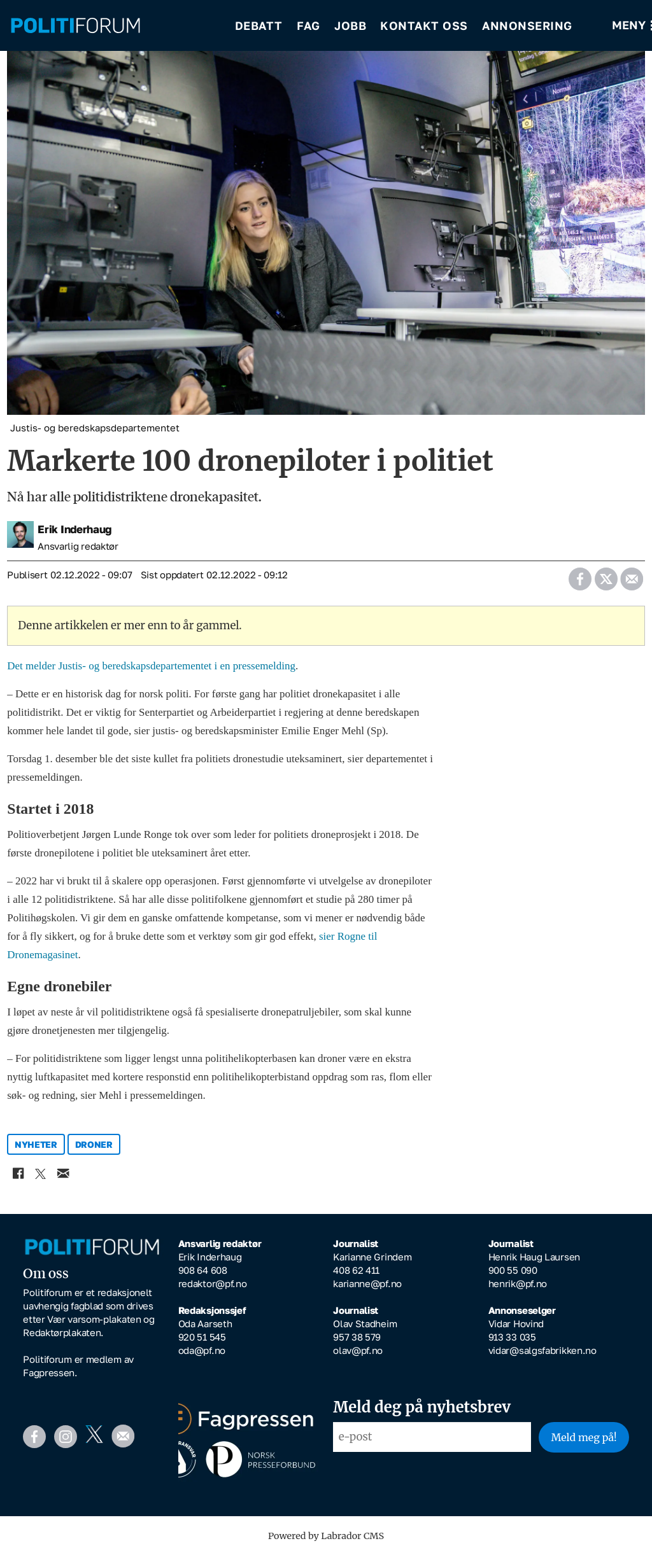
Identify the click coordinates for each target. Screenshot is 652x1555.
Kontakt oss (424, 25)
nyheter (36, 1144)
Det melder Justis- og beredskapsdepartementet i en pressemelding (151, 666)
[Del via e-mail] (631, 575)
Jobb (350, 25)
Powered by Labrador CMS (326, 1536)
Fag (308, 25)
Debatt (259, 25)
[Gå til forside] (114, 26)
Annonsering (527, 25)
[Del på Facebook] (579, 575)
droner (94, 1144)
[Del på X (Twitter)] (605, 575)
